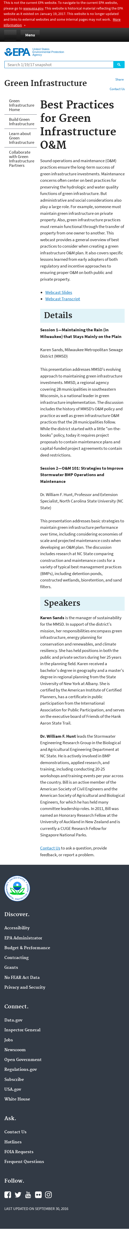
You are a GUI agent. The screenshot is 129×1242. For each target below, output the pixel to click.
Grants (11, 967)
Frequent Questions (24, 1162)
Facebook (7, 1194)
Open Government (23, 1060)
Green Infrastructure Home (21, 105)
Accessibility (17, 928)
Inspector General (22, 1030)
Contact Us (117, 89)
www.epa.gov (33, 8)
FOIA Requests (18, 1152)
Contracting (16, 958)
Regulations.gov (20, 1069)
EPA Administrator (23, 938)
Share (119, 79)
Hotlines (13, 1142)
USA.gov (12, 1089)
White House (17, 1099)
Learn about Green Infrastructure (21, 138)
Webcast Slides (58, 292)
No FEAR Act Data (22, 978)
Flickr (38, 1194)
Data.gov (13, 1020)
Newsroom (15, 1050)
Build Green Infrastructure (21, 121)
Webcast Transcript (62, 299)
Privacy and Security (24, 987)
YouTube (28, 1194)
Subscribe (14, 1080)
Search (119, 64)
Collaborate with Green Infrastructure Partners (21, 158)
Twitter (18, 1194)
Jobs (8, 1040)
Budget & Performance (27, 948)
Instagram (48, 1194)
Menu (30, 34)
